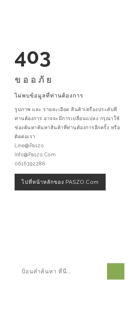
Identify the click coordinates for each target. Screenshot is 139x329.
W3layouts (74, 314)
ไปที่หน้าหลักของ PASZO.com (60, 182)
